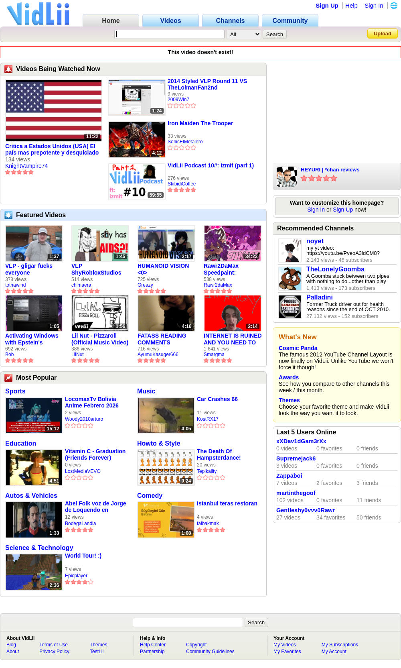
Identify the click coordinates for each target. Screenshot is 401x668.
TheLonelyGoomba (335, 269)
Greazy (145, 285)
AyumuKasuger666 (158, 354)
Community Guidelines (210, 651)
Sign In (374, 5)
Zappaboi (289, 475)
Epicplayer (76, 575)
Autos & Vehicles (31, 495)
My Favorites (287, 651)
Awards (289, 377)
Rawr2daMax (218, 285)
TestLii (96, 651)
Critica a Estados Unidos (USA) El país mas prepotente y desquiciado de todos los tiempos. (52, 150)
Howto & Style (158, 443)
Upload (382, 34)
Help (351, 5)
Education (20, 443)
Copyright (196, 645)
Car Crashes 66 (217, 399)
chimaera (81, 285)
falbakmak (208, 523)
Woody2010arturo (84, 419)
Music (146, 391)
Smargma (214, 354)
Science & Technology (39, 547)
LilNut (77, 354)
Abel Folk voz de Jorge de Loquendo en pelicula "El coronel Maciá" (95, 506)
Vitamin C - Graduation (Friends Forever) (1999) (95, 454)
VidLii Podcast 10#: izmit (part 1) (211, 165)
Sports (15, 391)
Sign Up (327, 5)
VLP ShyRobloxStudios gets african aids (96, 269)
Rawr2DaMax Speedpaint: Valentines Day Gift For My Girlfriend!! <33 (229, 269)
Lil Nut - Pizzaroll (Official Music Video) (99, 339)
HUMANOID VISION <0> (163, 269)
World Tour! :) (83, 555)
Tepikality (207, 471)
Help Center (153, 645)
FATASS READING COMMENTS (162, 339)
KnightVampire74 (26, 166)
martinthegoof (295, 493)
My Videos (284, 645)
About (12, 651)
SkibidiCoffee (182, 184)
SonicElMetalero (185, 142)
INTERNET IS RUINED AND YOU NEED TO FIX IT (233, 339)
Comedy (149, 495)
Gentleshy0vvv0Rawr (305, 510)
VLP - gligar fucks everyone (29, 269)
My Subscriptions (340, 645)
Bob (9, 354)
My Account (334, 651)
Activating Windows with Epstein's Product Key (32, 339)
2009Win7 (178, 99)
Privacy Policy (54, 651)
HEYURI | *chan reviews (330, 170)
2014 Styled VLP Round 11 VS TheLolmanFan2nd (207, 84)
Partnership (152, 651)
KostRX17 (208, 419)
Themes (289, 400)
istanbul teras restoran (227, 503)
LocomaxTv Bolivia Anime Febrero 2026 (92, 402)
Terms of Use (53, 645)
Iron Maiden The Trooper (200, 123)
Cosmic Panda (298, 348)
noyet (315, 241)
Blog (11, 645)
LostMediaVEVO (83, 471)
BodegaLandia (80, 523)
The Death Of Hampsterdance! (219, 454)
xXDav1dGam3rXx (301, 441)
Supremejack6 (296, 458)
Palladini (319, 297)
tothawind (15, 285)
